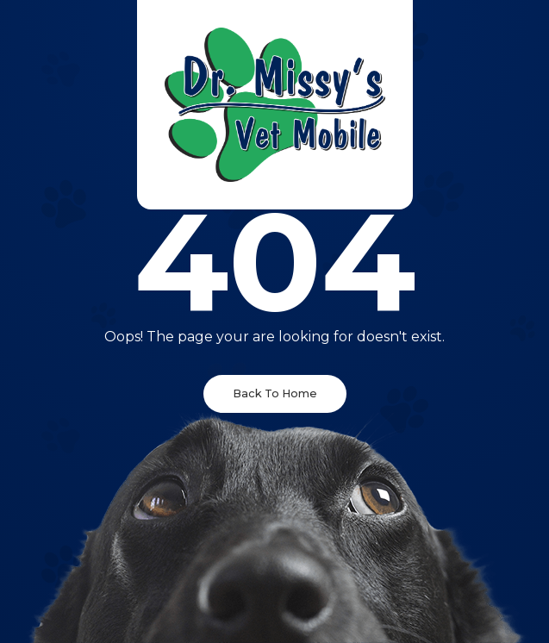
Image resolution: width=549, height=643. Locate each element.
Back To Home (275, 393)
